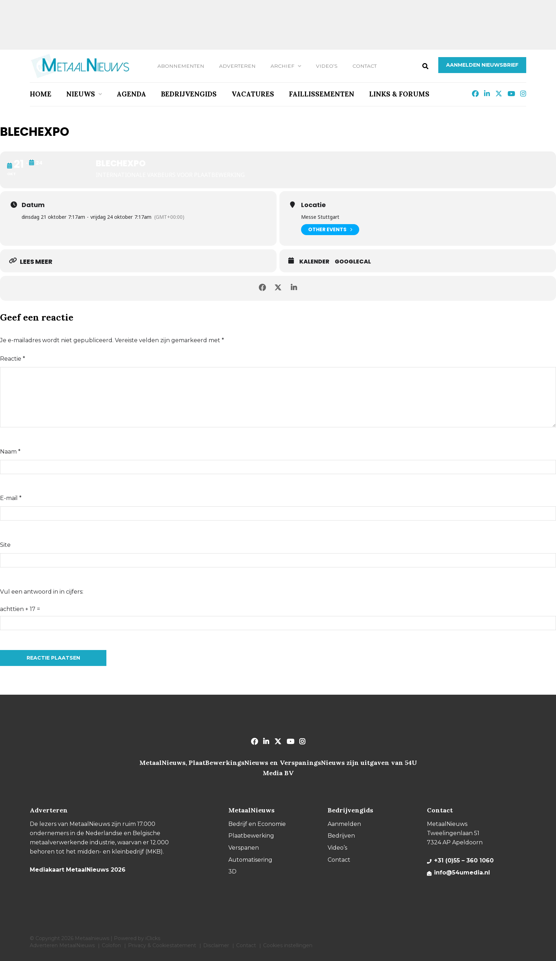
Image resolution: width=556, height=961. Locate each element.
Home (40, 94)
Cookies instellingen (287, 945)
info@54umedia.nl (462, 872)
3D (232, 871)
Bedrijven (341, 835)
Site (5, 544)
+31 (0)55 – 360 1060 (464, 860)
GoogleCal (353, 261)
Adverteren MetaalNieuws (62, 945)
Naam (10, 451)
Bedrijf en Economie (257, 824)
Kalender (314, 261)
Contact (364, 66)
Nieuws (80, 94)
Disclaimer (216, 945)
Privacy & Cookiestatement (162, 945)
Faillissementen (321, 94)
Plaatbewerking (251, 835)
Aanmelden (344, 824)
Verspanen (243, 847)
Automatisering (250, 859)
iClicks (152, 938)
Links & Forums (399, 94)
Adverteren (237, 66)
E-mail (11, 498)
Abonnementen (180, 66)
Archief (282, 66)
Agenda (131, 94)
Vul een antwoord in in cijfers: (41, 591)
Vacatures (253, 94)
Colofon (111, 945)
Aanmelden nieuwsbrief (482, 65)
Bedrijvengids (189, 94)
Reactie (12, 358)
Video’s (327, 66)
